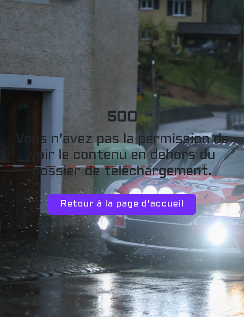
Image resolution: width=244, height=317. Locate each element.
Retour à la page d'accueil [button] (122, 204)
